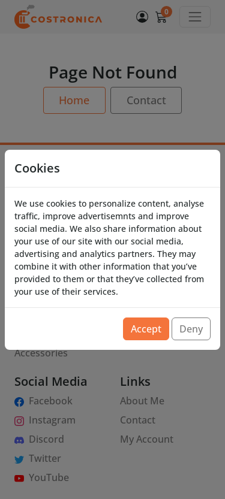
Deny (191, 328)
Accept (146, 328)
